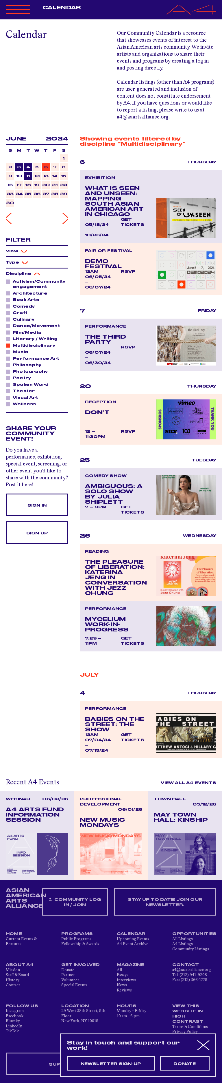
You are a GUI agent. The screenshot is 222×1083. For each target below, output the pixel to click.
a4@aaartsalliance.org (143, 117)
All (119, 970)
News (122, 985)
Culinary (22, 319)
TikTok (12, 1031)
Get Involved (80, 965)
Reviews (124, 990)
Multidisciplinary (32, 345)
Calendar (62, 8)
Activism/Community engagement (36, 284)
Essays (122, 975)
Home (14, 934)
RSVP (128, 271)
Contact (13, 985)
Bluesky (13, 1021)
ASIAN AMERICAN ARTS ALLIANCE (26, 898)
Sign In (37, 505)
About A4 (20, 965)
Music (19, 351)
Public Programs (76, 939)
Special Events (74, 985)
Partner (68, 975)
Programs (77, 934)
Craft (18, 312)
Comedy (22, 306)
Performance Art (34, 358)
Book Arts (24, 299)
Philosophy (25, 364)
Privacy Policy (185, 1032)
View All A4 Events (188, 783)
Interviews (126, 980)
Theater (22, 390)
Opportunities (194, 934)
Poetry (20, 377)
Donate (67, 970)
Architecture (28, 293)
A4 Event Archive (132, 944)
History (12, 980)
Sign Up (37, 533)
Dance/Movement (35, 325)
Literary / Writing (34, 338)
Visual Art (24, 397)
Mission (13, 970)
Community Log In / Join (75, 902)
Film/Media (25, 332)
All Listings (182, 939)
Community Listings (190, 949)
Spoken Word (29, 384)
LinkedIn (14, 1026)
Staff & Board (17, 975)
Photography (28, 371)
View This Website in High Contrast (188, 1013)
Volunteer (70, 980)
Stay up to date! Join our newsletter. (165, 902)
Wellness (23, 403)
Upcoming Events (133, 939)
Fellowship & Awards (80, 944)
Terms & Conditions (190, 1027)
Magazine (130, 965)
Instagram (15, 1011)
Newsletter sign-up (111, 1064)
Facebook (14, 1016)
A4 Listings (182, 944)
